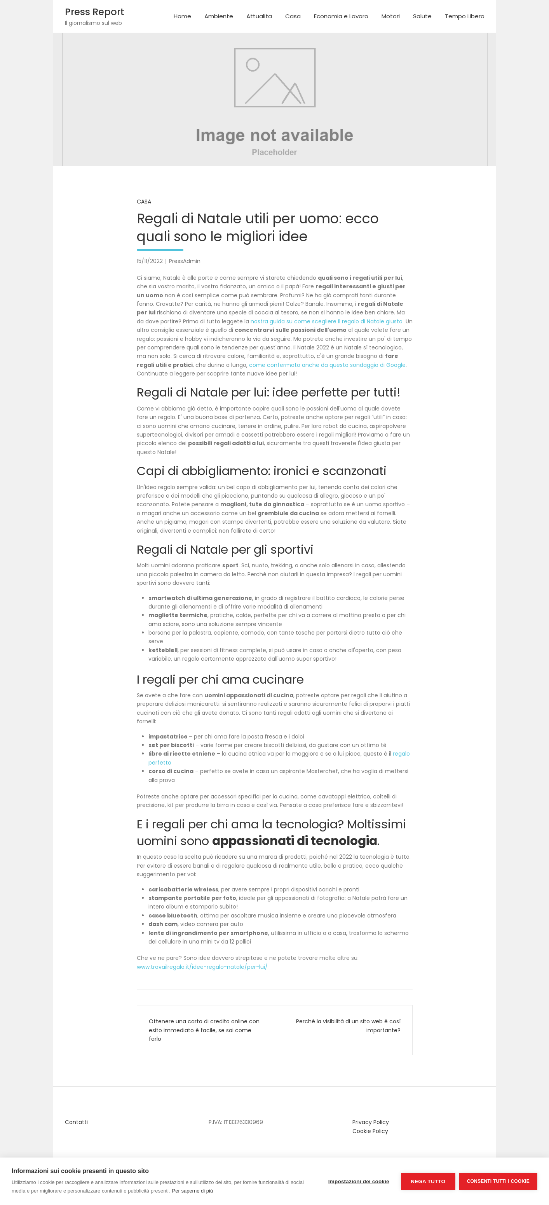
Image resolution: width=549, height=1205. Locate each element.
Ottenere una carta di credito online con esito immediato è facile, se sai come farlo (204, 1030)
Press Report (94, 11)
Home (182, 16)
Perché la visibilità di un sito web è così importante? (348, 1025)
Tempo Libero (465, 16)
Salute (422, 16)
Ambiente (218, 16)
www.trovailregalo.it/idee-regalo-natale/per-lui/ (202, 967)
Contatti (76, 1122)
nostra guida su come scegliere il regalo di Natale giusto (327, 321)
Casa (293, 16)
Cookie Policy (370, 1131)
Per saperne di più (192, 1191)
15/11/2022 (150, 261)
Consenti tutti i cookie (498, 1181)
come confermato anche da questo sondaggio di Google (327, 365)
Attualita (259, 16)
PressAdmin (184, 261)
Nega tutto (428, 1181)
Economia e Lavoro (341, 16)
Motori (391, 16)
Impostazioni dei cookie (358, 1181)
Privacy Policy (370, 1122)
